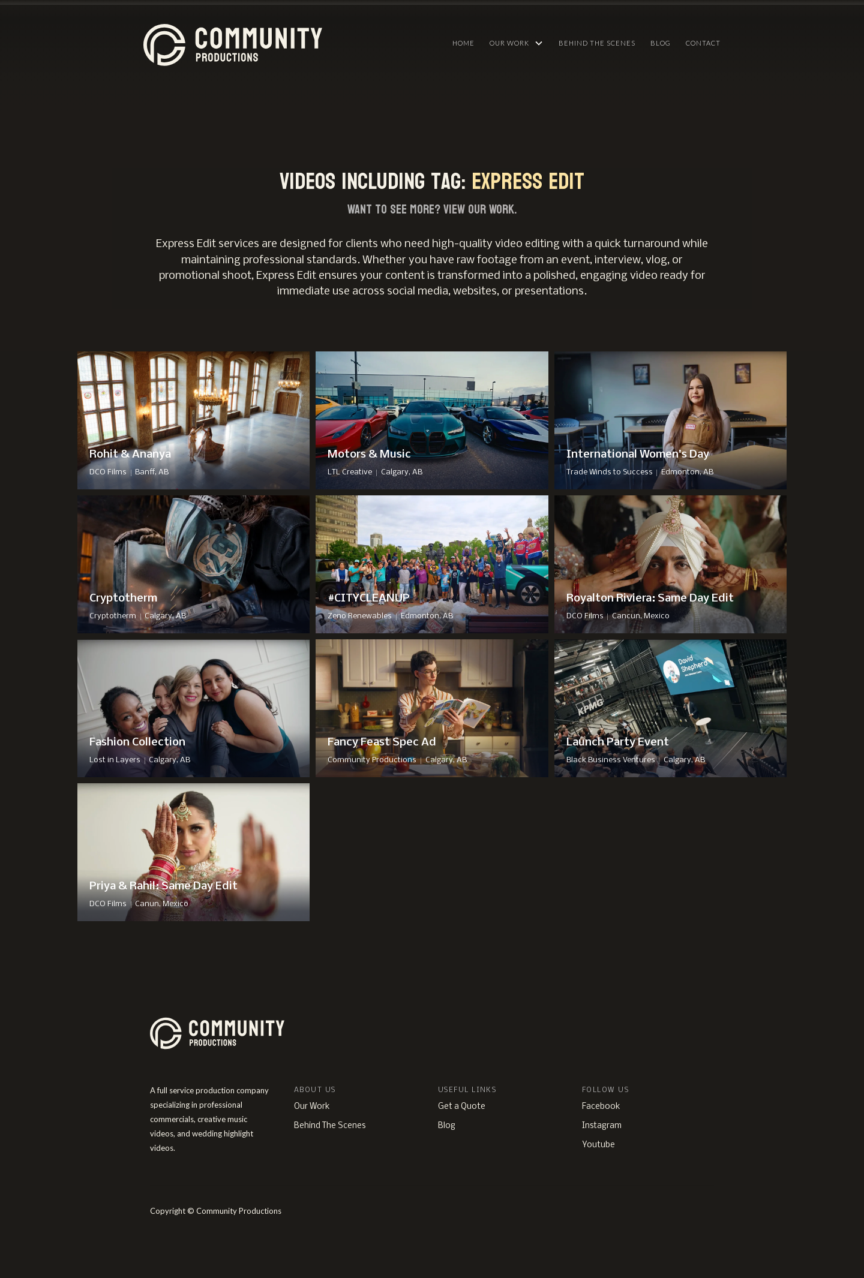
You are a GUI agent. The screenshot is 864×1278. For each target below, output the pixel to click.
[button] (517, 43)
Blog (660, 43)
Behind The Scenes (597, 43)
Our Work (312, 1106)
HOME (463, 43)
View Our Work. (480, 209)
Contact (703, 43)
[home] (290, 42)
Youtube (598, 1145)
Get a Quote (461, 1106)
